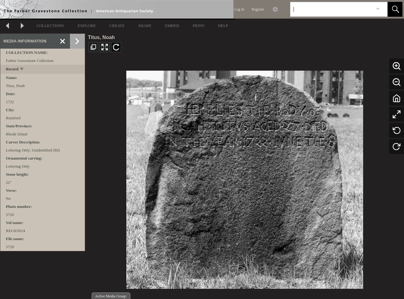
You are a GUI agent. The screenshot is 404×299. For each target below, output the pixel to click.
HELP (223, 25)
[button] (395, 9)
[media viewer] (244, 178)
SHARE (144, 25)
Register (258, 9)
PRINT (199, 25)
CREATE (116, 25)
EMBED (172, 25)
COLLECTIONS (50, 25)
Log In (239, 9)
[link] (378, 9)
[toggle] (22, 69)
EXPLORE (87, 25)
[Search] (331, 9)
